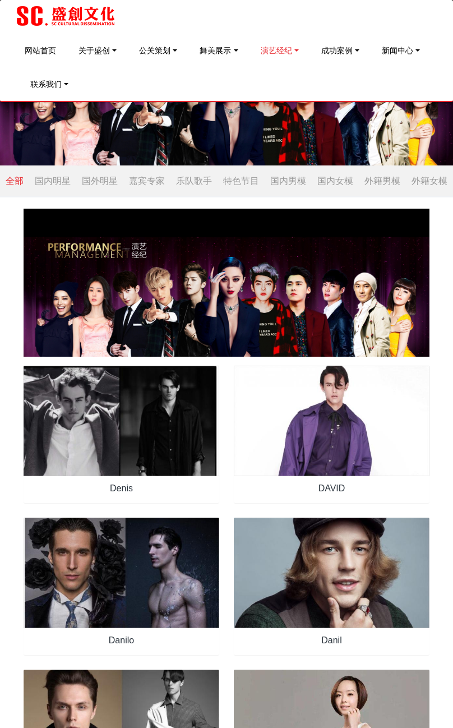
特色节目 (241, 181)
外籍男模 (382, 181)
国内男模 (288, 181)
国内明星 (53, 181)
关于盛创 (94, 50)
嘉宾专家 (147, 181)
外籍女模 (429, 181)
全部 (15, 181)
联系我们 (46, 84)
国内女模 (335, 181)
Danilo (121, 640)
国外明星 (100, 181)
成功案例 (337, 50)
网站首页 (40, 50)
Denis (121, 488)
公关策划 (154, 50)
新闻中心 (397, 50)
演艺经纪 (276, 50)
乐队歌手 (194, 181)
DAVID (331, 488)
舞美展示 (215, 50)
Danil (331, 640)
